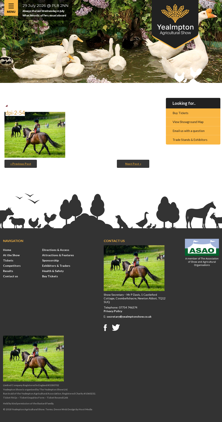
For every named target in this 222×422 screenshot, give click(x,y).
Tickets (8, 260)
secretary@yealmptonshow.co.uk (129, 316)
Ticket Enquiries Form (31, 397)
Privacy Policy (113, 311)
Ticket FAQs (10, 397)
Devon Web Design (64, 409)
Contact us (10, 276)
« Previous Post (20, 163)
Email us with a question (189, 131)
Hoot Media (85, 409)
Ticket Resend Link (57, 397)
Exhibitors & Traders (56, 265)
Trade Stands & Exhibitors (190, 139)
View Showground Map (188, 122)
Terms (49, 409)
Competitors (12, 265)
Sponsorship (50, 260)
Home (7, 250)
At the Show (11, 255)
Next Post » (133, 163)
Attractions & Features (58, 255)
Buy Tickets (180, 113)
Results (8, 271)
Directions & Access (55, 250)
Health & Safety (53, 271)
